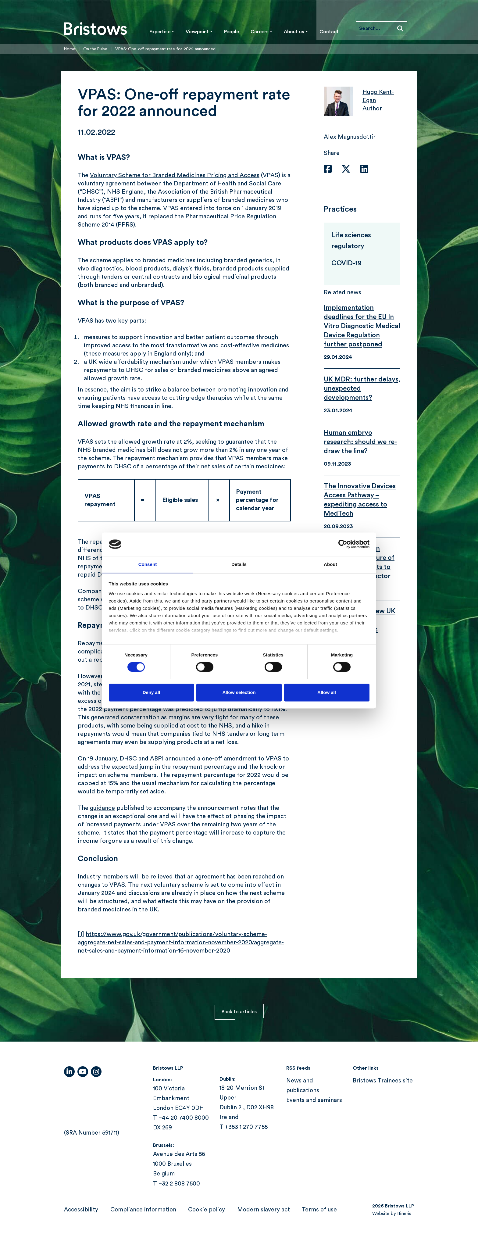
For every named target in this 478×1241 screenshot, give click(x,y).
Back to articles (239, 1011)
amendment (240, 759)
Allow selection (238, 692)
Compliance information (143, 1210)
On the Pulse (96, 49)
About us (294, 31)
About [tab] (330, 564)
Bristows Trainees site (383, 1081)
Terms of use (319, 1210)
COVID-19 (346, 263)
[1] (81, 934)
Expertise (159, 31)
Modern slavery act (263, 1210)
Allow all (326, 692)
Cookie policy (206, 1210)
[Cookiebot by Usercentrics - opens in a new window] (342, 544)
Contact (329, 31)
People (231, 31)
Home (70, 49)
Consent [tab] (147, 564)
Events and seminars (314, 1100)
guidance (102, 808)
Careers (260, 31)
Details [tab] (239, 564)
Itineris (404, 1213)
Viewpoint (197, 31)
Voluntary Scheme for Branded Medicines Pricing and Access (174, 175)
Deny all (151, 692)
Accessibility (81, 1210)
